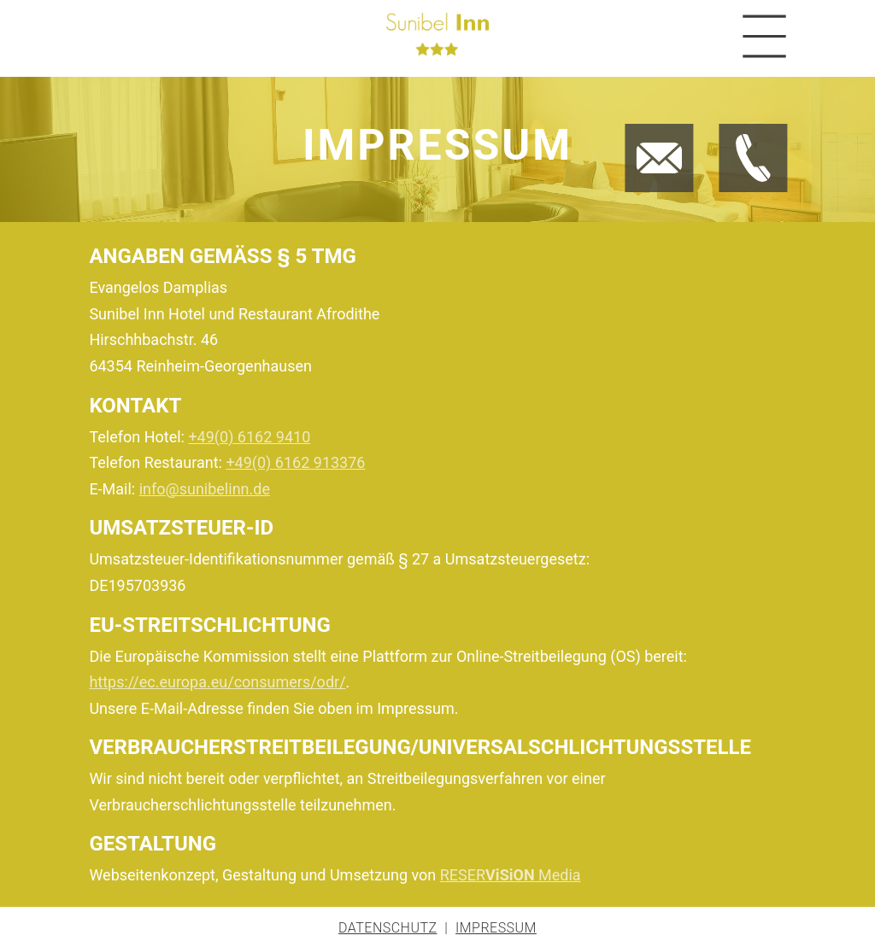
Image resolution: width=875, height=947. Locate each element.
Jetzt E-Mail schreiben (651, 127)
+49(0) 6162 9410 (249, 437)
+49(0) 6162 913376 (295, 462)
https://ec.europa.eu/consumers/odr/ (217, 682)
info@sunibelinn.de (204, 489)
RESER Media (510, 875)
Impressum (496, 928)
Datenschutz (387, 928)
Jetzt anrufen (736, 127)
